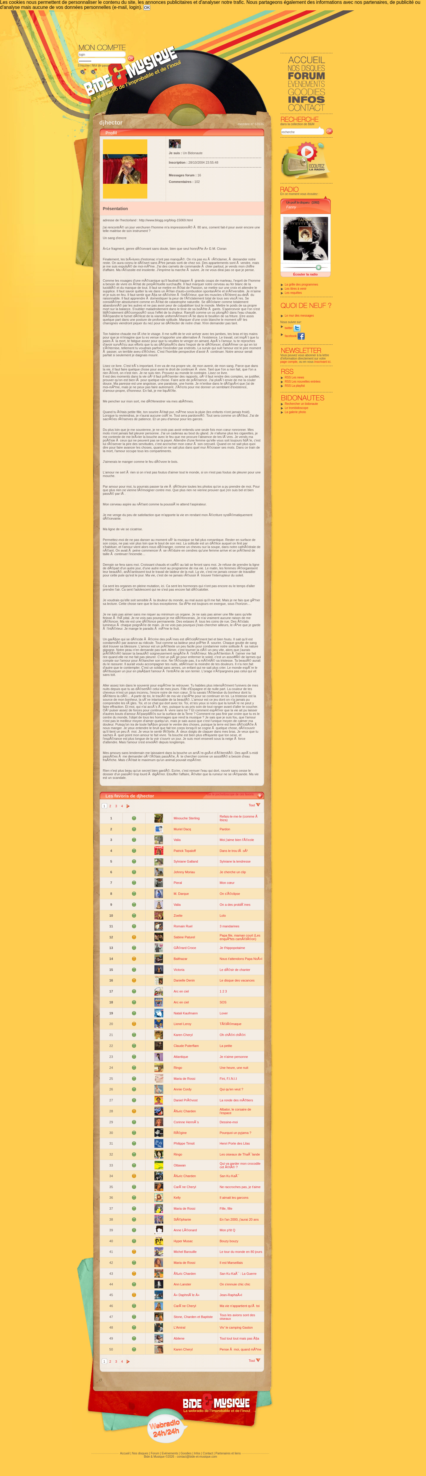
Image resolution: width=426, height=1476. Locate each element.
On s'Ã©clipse (230, 893)
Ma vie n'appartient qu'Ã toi (239, 1306)
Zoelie (178, 915)
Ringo (178, 1067)
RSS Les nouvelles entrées (303, 381)
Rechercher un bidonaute (301, 403)
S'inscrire (84, 65)
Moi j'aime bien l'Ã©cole (237, 840)
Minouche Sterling (187, 818)
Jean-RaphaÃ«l (231, 1295)
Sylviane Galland (186, 861)
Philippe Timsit (184, 1143)
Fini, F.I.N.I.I (228, 1078)
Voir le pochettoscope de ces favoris (230, 794)
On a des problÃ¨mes (235, 904)
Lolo (223, 915)
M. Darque (181, 893)
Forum (155, 1453)
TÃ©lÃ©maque (230, 1024)
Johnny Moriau (184, 872)
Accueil (125, 1453)
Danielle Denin (184, 980)
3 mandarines (229, 926)
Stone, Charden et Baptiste (193, 1317)
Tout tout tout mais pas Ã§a (239, 1338)
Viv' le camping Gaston (236, 1327)
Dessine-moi (229, 1122)
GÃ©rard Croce (185, 948)
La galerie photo (295, 412)
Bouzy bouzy (229, 1241)
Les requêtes (293, 292)
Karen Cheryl (183, 1035)
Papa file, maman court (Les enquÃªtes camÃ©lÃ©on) (240, 937)
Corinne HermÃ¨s (186, 1122)
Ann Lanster (182, 1284)
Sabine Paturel (184, 937)
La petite (226, 1046)
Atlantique (181, 1056)
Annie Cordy (183, 1089)
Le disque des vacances (237, 980)
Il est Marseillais (231, 1262)
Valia (177, 840)
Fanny (291, 207)
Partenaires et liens (228, 1453)
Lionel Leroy (182, 1024)
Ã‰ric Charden (185, 1111)
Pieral (178, 882)
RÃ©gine (180, 1133)
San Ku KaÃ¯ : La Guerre (238, 1273)
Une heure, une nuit (234, 1067)
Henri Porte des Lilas (235, 1143)
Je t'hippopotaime (232, 948)
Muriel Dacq (182, 829)
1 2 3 (223, 991)
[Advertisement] (205, 26)
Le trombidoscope (297, 408)
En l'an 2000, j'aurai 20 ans (239, 1219)
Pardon (225, 829)
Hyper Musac (183, 1241)
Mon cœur (227, 882)
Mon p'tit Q (227, 1230)
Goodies (185, 1453)
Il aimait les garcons (234, 1197)
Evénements (170, 1453)
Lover (224, 1013)
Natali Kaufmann (186, 1013)
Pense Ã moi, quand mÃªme (240, 1349)
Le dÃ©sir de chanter (235, 969)
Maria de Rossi (184, 1078)
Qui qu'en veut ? (231, 1089)
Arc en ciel (181, 991)
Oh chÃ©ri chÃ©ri (232, 1035)
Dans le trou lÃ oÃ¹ (234, 851)
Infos (197, 1453)
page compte (289, 361)
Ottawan (180, 1165)
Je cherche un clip (233, 872)
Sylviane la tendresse (235, 861)
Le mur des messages (299, 315)
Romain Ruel (183, 926)
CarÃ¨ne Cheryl (185, 1187)
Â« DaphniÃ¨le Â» (186, 1295)
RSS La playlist (295, 385)
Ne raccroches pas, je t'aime (240, 1187)
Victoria (179, 969)
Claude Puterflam (186, 1046)
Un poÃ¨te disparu (297, 202)
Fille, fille (226, 1208)
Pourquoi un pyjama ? (235, 1133)
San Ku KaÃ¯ (229, 1176)
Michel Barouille (185, 1251)
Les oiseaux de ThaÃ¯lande (240, 1154)
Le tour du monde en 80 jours (241, 1251)
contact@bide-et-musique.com (197, 1456)
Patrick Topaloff (185, 851)
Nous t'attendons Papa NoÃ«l (241, 959)
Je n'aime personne (234, 1056)
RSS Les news (294, 377)
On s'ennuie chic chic (235, 1284)
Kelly (177, 1197)
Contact (208, 1453)
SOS (223, 1002)
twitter (293, 328)
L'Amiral (179, 1327)
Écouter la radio (305, 274)
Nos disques (140, 1453)
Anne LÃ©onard (185, 1230)
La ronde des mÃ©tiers (236, 1100)
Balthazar (180, 959)
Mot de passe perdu (105, 65)
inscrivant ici (322, 361)
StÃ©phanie (182, 1219)
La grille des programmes (301, 284)
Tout (254, 805)
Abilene (179, 1338)
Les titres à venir (295, 288)
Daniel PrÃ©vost (186, 1100)
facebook (295, 336)
